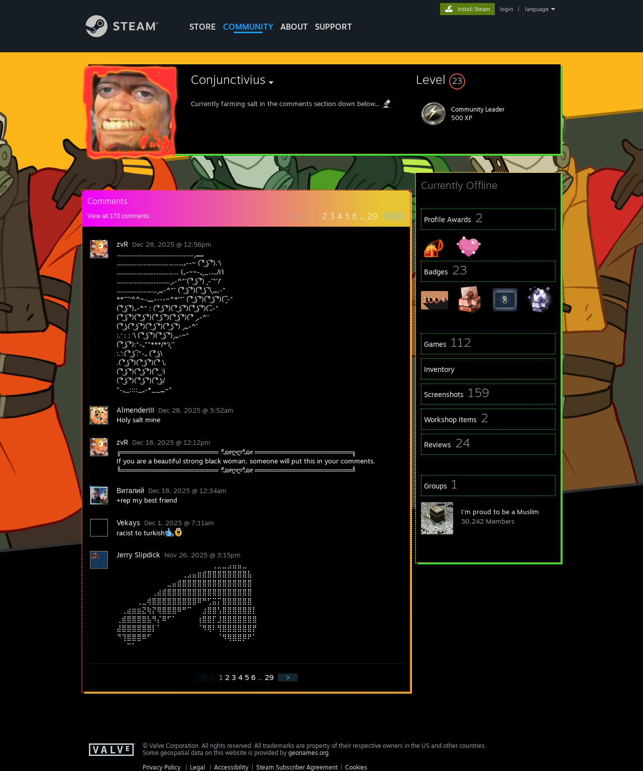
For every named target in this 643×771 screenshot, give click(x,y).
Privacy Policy (162, 767)
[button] (488, 79)
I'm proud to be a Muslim (500, 512)
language (537, 9)
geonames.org (308, 752)
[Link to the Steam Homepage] (129, 34)
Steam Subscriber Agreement (297, 767)
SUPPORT (333, 27)
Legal (197, 767)
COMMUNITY (248, 27)
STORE (202, 27)
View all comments (118, 216)
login (506, 9)
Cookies (356, 767)
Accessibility (231, 767)
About (294, 27)
